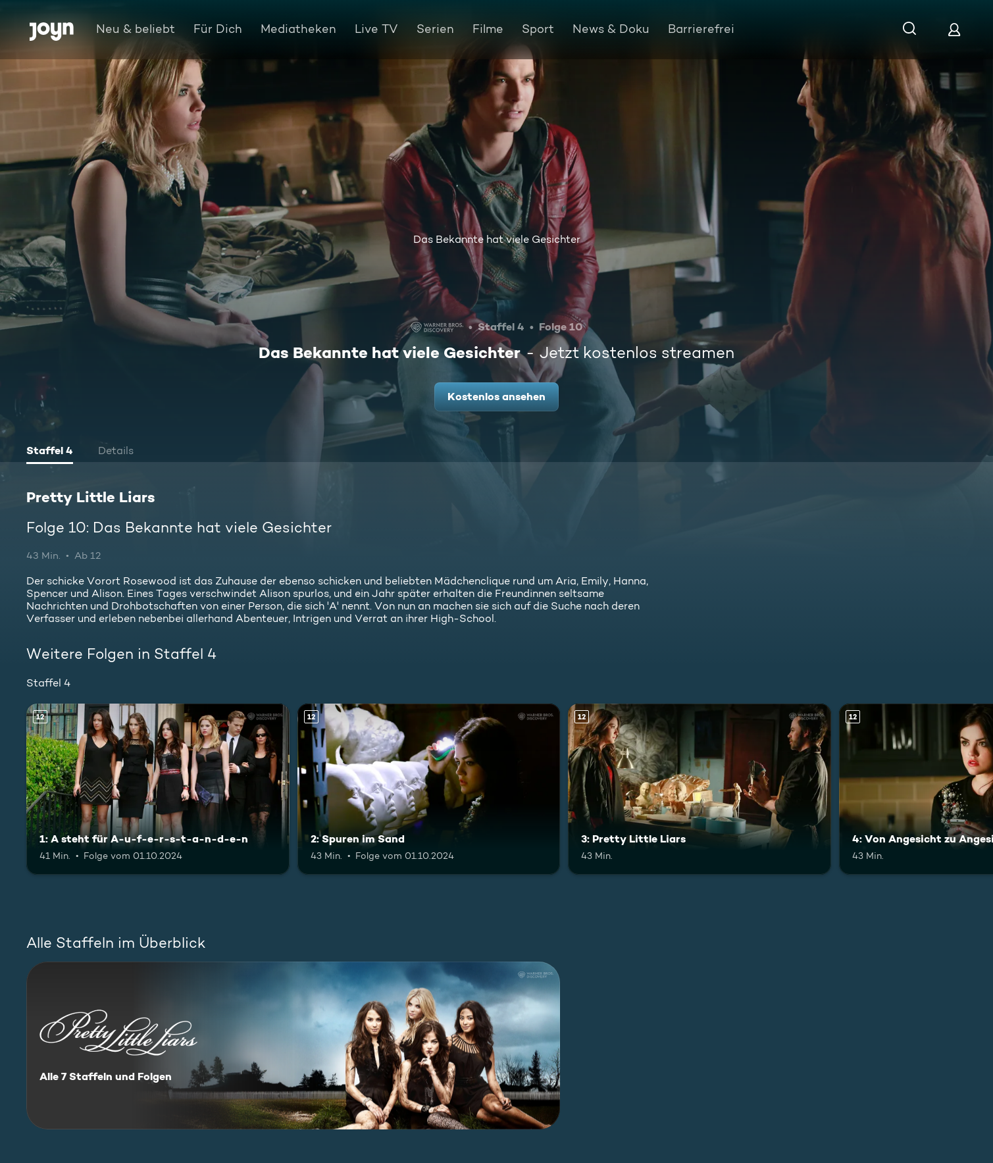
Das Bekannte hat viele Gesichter (496, 239)
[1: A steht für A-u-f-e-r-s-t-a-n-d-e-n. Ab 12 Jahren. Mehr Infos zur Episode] (158, 789)
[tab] (50, 452)
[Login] (954, 29)
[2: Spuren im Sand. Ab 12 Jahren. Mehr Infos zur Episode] (429, 789)
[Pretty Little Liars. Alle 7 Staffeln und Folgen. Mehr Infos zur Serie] (293, 1045)
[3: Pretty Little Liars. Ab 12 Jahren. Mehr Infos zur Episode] (699, 789)
